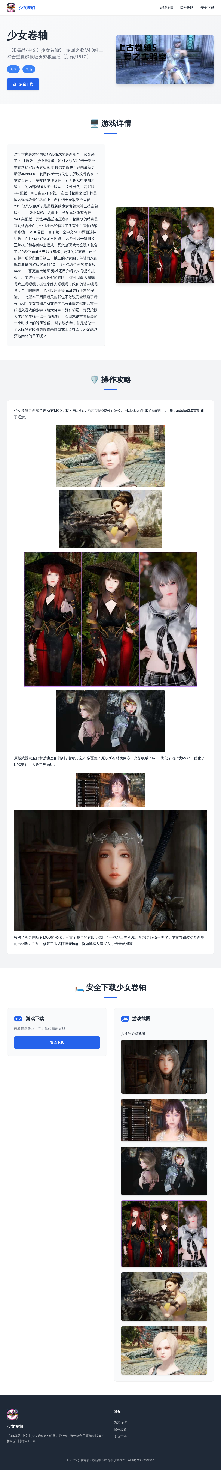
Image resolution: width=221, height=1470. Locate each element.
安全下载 (207, 8)
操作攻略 (187, 8)
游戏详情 (166, 8)
